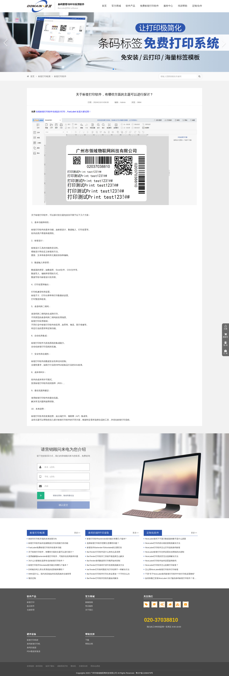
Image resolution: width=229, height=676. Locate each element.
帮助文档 (89, 644)
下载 (87, 640)
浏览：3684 (136, 102)
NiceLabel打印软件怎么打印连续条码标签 (162, 547)
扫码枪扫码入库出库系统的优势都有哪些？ (45, 569)
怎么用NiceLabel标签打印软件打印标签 (161, 569)
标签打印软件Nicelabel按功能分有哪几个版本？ (47, 565)
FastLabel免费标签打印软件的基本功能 (44, 547)
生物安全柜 (83, 666)
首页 (104, 6)
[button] (113, 69)
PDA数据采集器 (33, 651)
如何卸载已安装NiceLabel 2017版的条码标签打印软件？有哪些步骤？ (171, 578)
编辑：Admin (120, 102)
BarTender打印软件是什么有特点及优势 (102, 552)
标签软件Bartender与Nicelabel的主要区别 (103, 547)
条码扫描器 (31, 647)
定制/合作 (197, 6)
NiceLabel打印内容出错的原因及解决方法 (162, 543)
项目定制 (31, 578)
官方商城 (116, 6)
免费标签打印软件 (149, 6)
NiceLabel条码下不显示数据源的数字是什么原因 (165, 539)
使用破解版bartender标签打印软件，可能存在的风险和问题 (52, 556)
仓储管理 (30, 610)
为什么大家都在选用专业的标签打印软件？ (45, 561)
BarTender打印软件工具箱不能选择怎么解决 (104, 556)
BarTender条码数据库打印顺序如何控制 (102, 561)
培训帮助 (182, 6)
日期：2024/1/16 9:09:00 (98, 102)
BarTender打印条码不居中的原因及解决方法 (104, 565)
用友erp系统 (95, 666)
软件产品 (130, 6)
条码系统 (39, 666)
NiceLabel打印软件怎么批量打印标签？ (161, 565)
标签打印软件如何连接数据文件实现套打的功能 (47, 543)
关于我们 (89, 610)
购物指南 (89, 602)
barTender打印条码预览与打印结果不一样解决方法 (107, 569)
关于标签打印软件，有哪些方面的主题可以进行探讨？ (50, 552)
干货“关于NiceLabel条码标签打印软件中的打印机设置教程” (169, 574)
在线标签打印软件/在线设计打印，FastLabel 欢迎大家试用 (62, 111)
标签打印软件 (60, 76)
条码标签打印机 (33, 644)
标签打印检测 (44, 76)
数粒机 (73, 666)
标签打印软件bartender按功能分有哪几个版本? (105, 539)
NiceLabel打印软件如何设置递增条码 (160, 561)
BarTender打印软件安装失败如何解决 (101, 578)
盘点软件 (30, 606)
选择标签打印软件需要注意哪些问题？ (102, 543)
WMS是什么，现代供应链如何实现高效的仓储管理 (49, 574)
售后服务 (89, 606)
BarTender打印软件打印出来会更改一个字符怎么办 (107, 574)
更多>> (77, 533)
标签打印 (30, 602)
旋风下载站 (50, 666)
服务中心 (168, 6)
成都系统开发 (62, 666)
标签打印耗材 (32, 640)
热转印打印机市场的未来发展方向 (42, 539)
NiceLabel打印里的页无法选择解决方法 (161, 556)
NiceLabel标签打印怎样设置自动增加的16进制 (164, 552)
